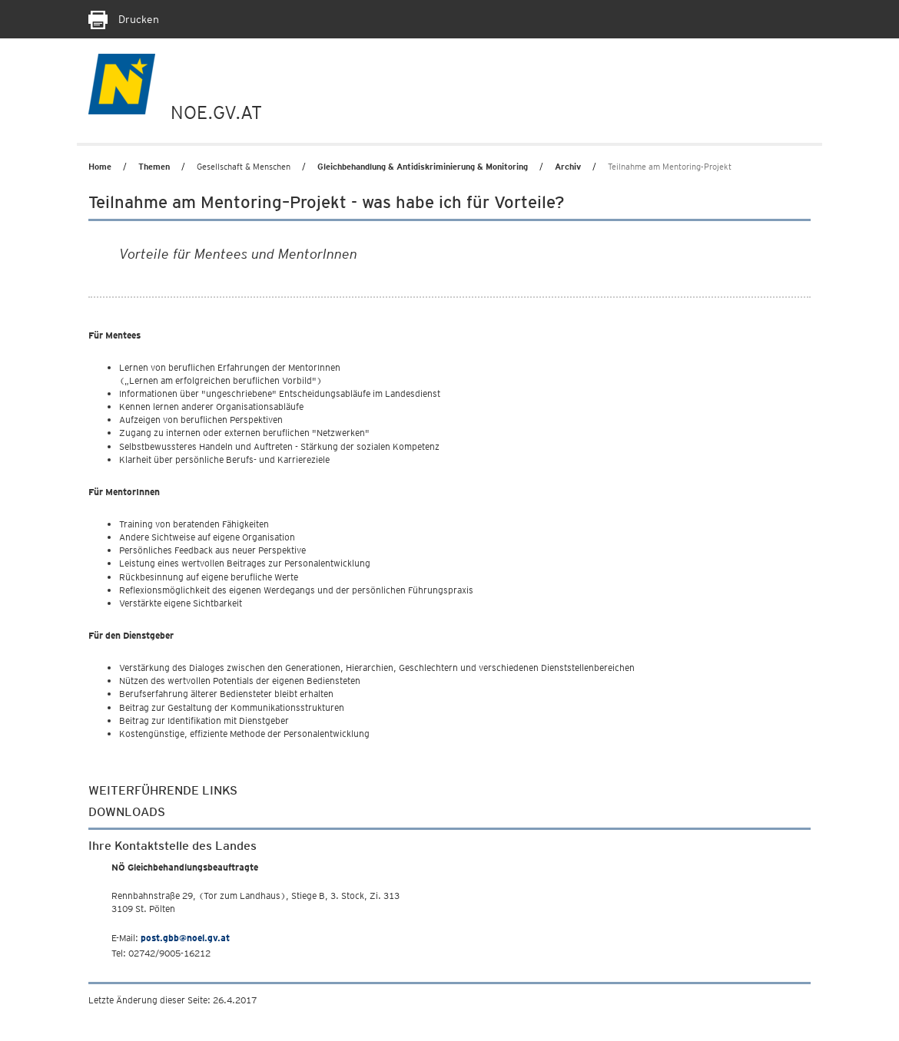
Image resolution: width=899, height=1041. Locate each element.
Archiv (568, 166)
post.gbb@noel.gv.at (185, 938)
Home (99, 166)
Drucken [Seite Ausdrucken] (123, 19)
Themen (154, 166)
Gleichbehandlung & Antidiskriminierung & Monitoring (422, 166)
